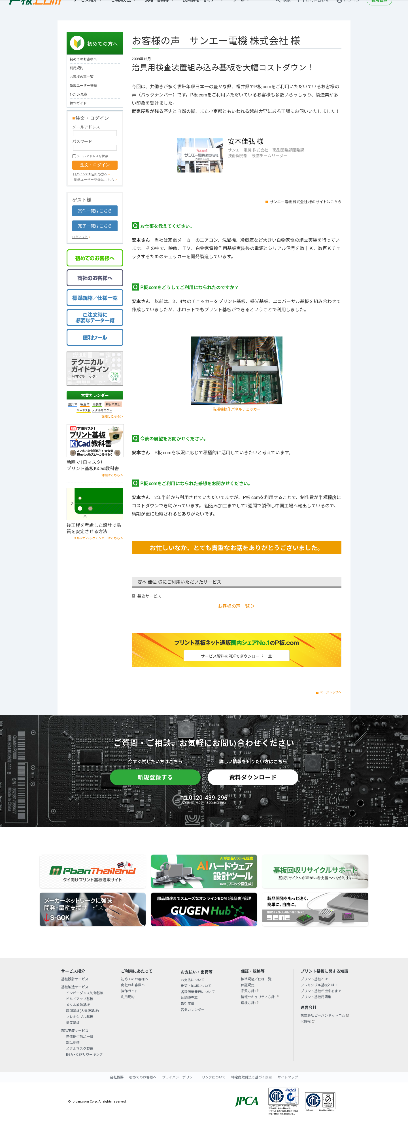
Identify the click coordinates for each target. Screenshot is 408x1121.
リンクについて (214, 1077)
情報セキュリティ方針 (258, 997)
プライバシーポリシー (179, 1077)
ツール (239, 10)
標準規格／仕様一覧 (256, 979)
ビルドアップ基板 (79, 999)
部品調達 (73, 1043)
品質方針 (247, 991)
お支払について (193, 980)
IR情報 (306, 1021)
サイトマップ (288, 1077)
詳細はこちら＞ (112, 416)
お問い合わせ (317, 10)
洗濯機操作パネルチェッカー (237, 409)
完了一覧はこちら (95, 226)
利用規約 (76, 68)
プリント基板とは (314, 979)
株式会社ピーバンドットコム (323, 1015)
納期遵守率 (189, 998)
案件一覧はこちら (95, 211)
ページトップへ (330, 692)
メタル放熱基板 (78, 1005)
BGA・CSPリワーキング (84, 1055)
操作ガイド (78, 103)
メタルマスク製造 (79, 1049)
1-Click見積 (78, 94)
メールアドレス (86, 127)
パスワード (82, 141)
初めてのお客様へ (83, 59)
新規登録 (379, 10)
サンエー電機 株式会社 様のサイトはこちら (305, 202)
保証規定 (247, 985)
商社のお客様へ (133, 985)
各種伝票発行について (198, 992)
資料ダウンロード (253, 777)
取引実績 (187, 1004)
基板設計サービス (74, 979)
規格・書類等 (157, 10)
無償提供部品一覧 (79, 1037)
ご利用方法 (121, 10)
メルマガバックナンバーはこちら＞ (98, 538)
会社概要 (117, 1077)
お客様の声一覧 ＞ (236, 606)
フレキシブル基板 (79, 1017)
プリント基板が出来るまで (321, 991)
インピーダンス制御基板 (84, 993)
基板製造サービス (74, 987)
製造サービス (149, 596)
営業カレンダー (95, 395)
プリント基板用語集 (316, 997)
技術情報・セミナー (201, 10)
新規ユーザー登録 (83, 86)
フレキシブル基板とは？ (319, 985)
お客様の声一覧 (82, 77)
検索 (287, 10)
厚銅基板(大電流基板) (82, 1011)
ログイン (352, 10)
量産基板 (73, 1023)
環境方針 (247, 1003)
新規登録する (155, 777)
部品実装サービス (74, 1031)
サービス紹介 (85, 10)
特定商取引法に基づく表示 (251, 1077)
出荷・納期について (196, 986)
